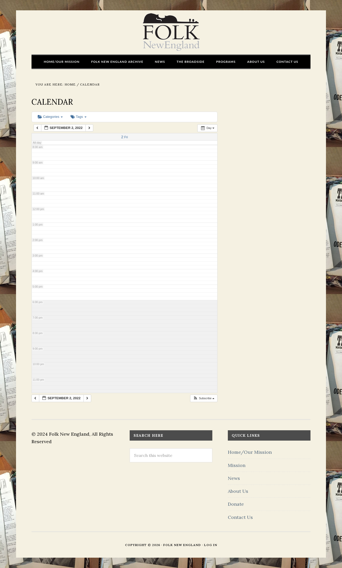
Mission (236, 465)
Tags (78, 117)
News (234, 478)
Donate (236, 504)
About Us (238, 491)
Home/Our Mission (250, 452)
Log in (210, 545)
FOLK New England (171, 32)
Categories (50, 117)
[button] (203, 398)
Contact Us (240, 517)
